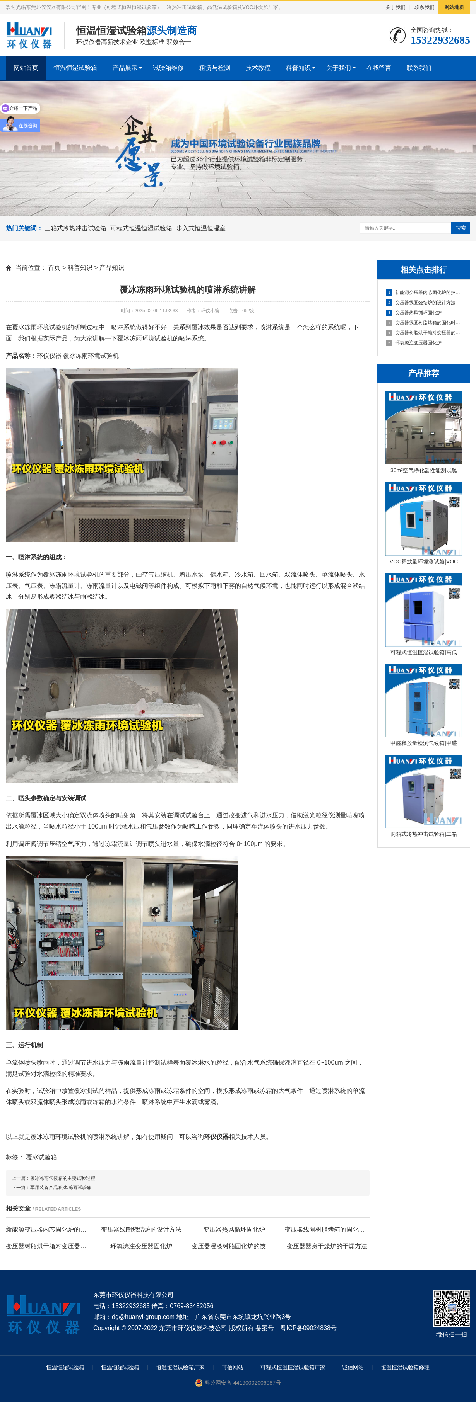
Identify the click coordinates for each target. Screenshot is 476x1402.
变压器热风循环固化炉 (414, 313)
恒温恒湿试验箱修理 (405, 1367)
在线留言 (378, 68)
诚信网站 (353, 1367)
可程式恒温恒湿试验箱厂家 (292, 1367)
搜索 (461, 228)
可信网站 (232, 1367)
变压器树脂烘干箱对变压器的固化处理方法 (424, 333)
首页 (54, 267)
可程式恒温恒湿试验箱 (141, 228)
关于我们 (395, 7)
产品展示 (125, 68)
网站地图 (454, 7)
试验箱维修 (168, 68)
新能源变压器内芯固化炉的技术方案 (424, 292)
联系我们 (424, 7)
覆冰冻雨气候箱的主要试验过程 (62, 1178)
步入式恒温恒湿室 (201, 228)
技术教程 (258, 68)
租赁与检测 (214, 68)
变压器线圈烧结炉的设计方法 (420, 302)
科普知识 (298, 68)
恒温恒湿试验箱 (75, 68)
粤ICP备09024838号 (308, 1328)
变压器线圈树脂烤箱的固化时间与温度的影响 (424, 323)
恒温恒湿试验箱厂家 (180, 1367)
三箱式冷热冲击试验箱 (75, 228)
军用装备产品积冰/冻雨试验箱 (61, 1187)
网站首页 (26, 68)
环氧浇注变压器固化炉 (414, 343)
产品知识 (111, 267)
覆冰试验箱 (41, 1157)
